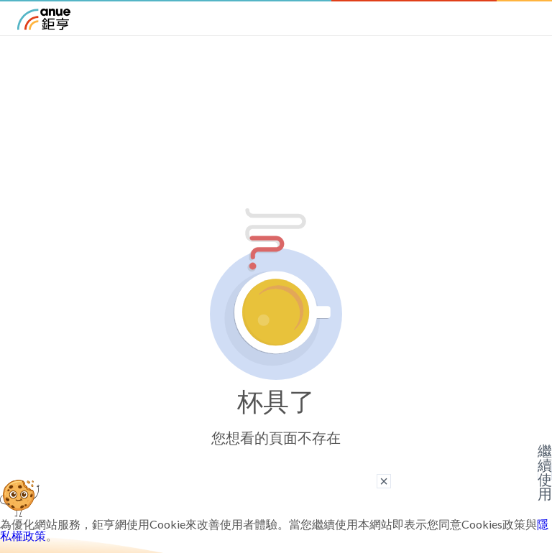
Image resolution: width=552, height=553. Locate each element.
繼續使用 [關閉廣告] (545, 472)
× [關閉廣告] (384, 481)
